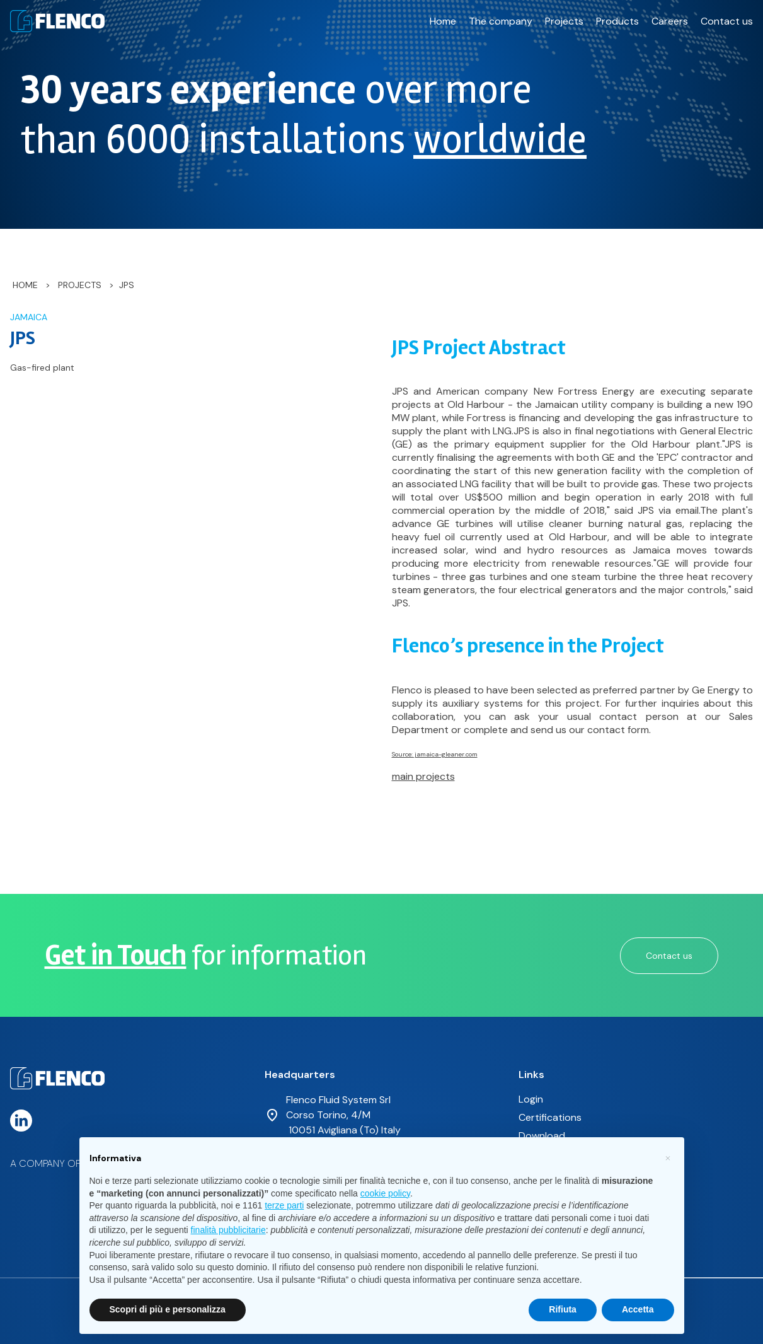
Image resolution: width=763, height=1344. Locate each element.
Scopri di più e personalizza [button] (168, 1309)
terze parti (284, 1205)
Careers (669, 21)
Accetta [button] (638, 1309)
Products (617, 21)
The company (500, 21)
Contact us (727, 21)
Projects (564, 21)
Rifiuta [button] (563, 1309)
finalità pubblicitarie (228, 1230)
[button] (668, 1157)
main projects (423, 776)
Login (531, 1099)
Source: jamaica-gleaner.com (435, 754)
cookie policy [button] (385, 1193)
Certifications (550, 1117)
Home (443, 21)
